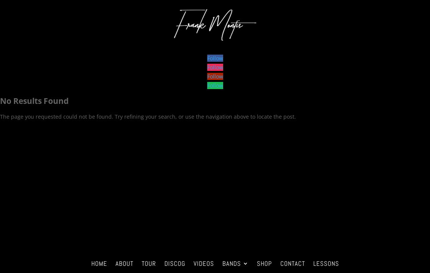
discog (174, 262)
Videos (204, 262)
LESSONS (326, 262)
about (124, 262)
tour (149, 262)
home (99, 262)
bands (231, 262)
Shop (264, 262)
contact (292, 262)
